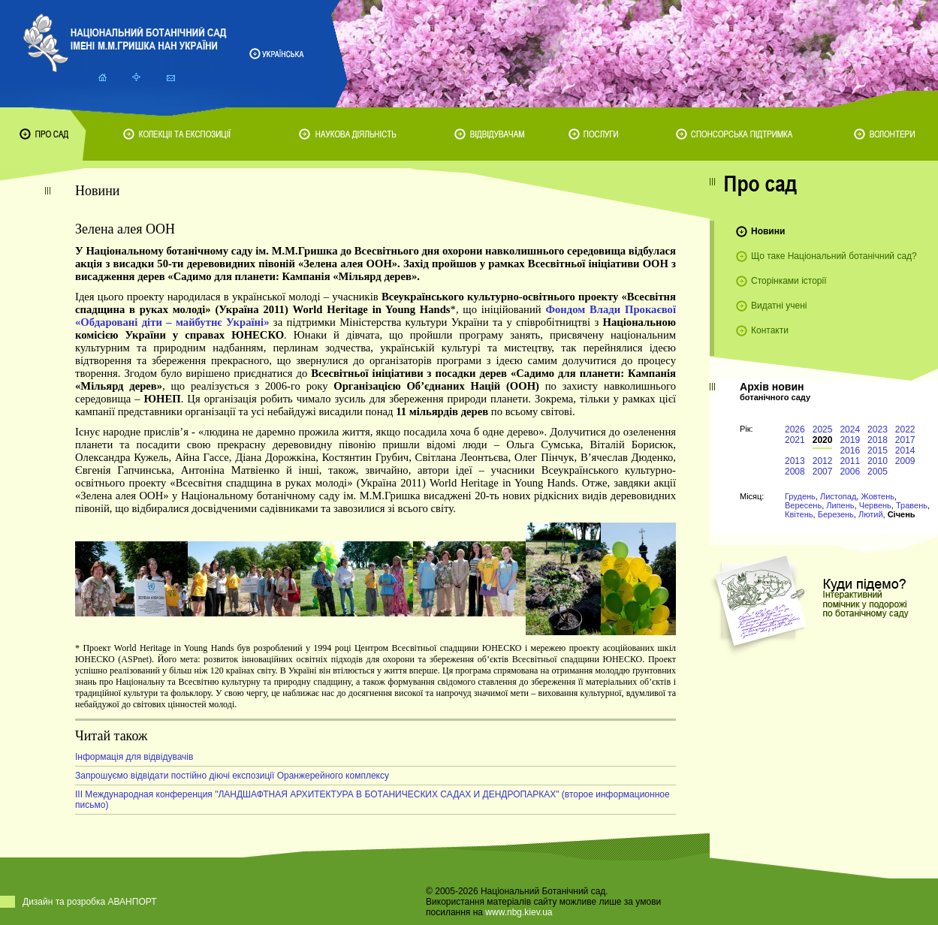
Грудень (800, 496)
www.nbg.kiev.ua (518, 912)
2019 (850, 440)
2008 (795, 471)
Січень (901, 514)
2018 (877, 440)
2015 (877, 450)
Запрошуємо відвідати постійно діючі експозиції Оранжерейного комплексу (232, 775)
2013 (795, 461)
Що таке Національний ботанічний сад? (834, 256)
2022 (905, 429)
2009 (905, 461)
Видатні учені (779, 305)
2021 (795, 440)
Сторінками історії (789, 281)
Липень (840, 505)
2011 (850, 461)
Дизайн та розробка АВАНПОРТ (90, 901)
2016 (850, 450)
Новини (768, 231)
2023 (877, 429)
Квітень (799, 514)
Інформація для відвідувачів (134, 757)
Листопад (838, 496)
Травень (911, 505)
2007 (823, 471)
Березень (836, 514)
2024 (850, 429)
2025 (823, 429)
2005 (877, 471)
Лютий (870, 514)
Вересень (803, 505)
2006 (850, 471)
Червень (875, 505)
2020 (823, 440)
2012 (823, 461)
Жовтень (877, 496)
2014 (905, 450)
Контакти (770, 330)
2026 (795, 429)
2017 (905, 440)
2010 (877, 461)
